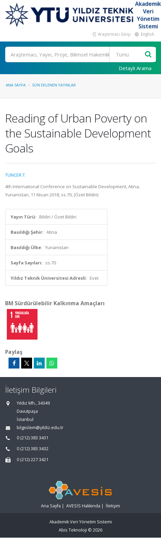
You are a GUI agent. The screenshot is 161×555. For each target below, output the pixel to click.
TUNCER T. (15, 175)
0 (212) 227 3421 (32, 459)
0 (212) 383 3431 (32, 438)
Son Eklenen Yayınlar (54, 84)
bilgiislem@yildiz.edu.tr (40, 427)
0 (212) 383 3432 (32, 449)
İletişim (113, 506)
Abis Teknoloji (73, 530)
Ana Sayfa (16, 84)
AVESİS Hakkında (83, 506)
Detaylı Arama (135, 68)
